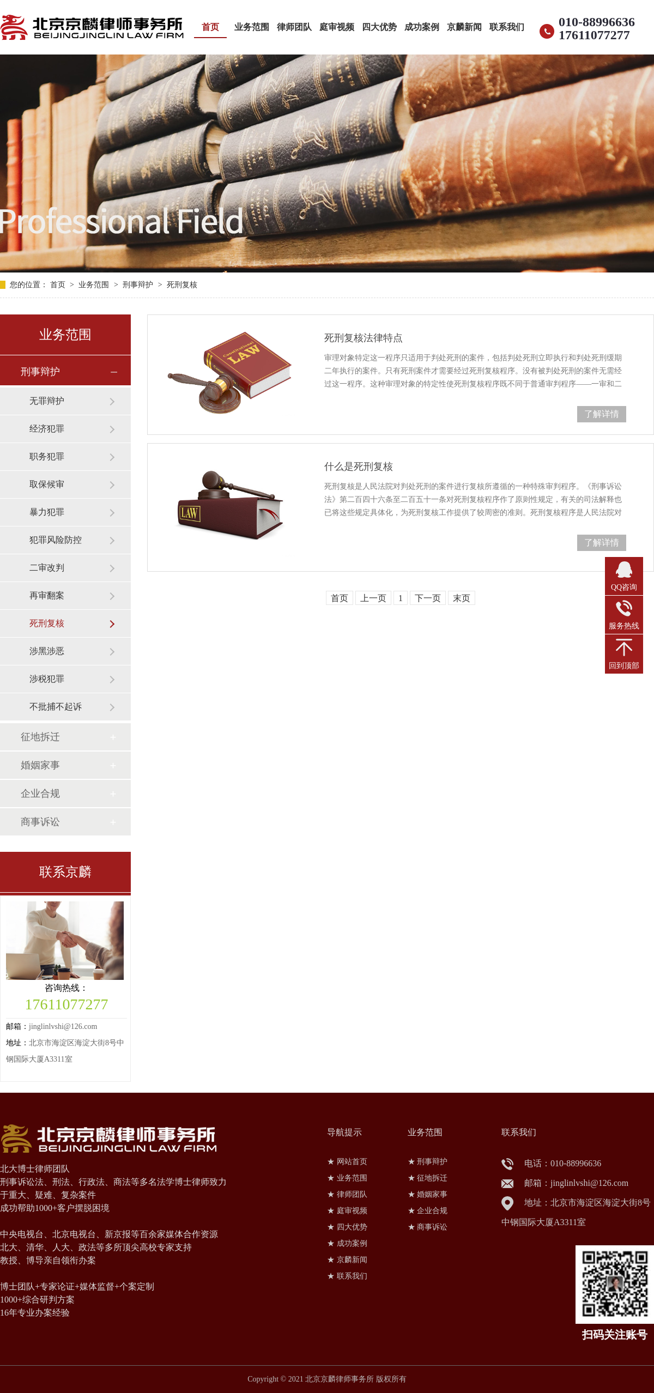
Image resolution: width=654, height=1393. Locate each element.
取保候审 (46, 484)
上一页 (373, 598)
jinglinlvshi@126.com (63, 1026)
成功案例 (421, 27)
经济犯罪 (46, 428)
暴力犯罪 (46, 512)
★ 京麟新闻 (347, 1260)
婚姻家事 (40, 765)
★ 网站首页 (347, 1162)
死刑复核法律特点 (363, 337)
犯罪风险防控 (55, 539)
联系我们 (506, 27)
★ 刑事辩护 (428, 1162)
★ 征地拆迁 (428, 1178)
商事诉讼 (40, 821)
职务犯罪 (46, 456)
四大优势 (379, 27)
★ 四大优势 (347, 1227)
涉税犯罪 (46, 678)
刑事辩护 (138, 285)
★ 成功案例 (347, 1243)
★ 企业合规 (428, 1211)
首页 (210, 27)
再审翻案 (46, 595)
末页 (461, 598)
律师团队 (294, 27)
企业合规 (40, 793)
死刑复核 (182, 285)
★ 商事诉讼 (428, 1227)
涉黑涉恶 (46, 651)
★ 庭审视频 (347, 1211)
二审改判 (46, 567)
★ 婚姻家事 (428, 1194)
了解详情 (601, 414)
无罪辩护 (46, 400)
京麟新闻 (464, 27)
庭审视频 (336, 27)
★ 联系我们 (347, 1276)
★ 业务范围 (347, 1178)
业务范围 (251, 27)
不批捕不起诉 (55, 706)
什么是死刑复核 (358, 466)
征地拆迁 (40, 736)
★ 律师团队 (347, 1194)
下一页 (428, 598)
